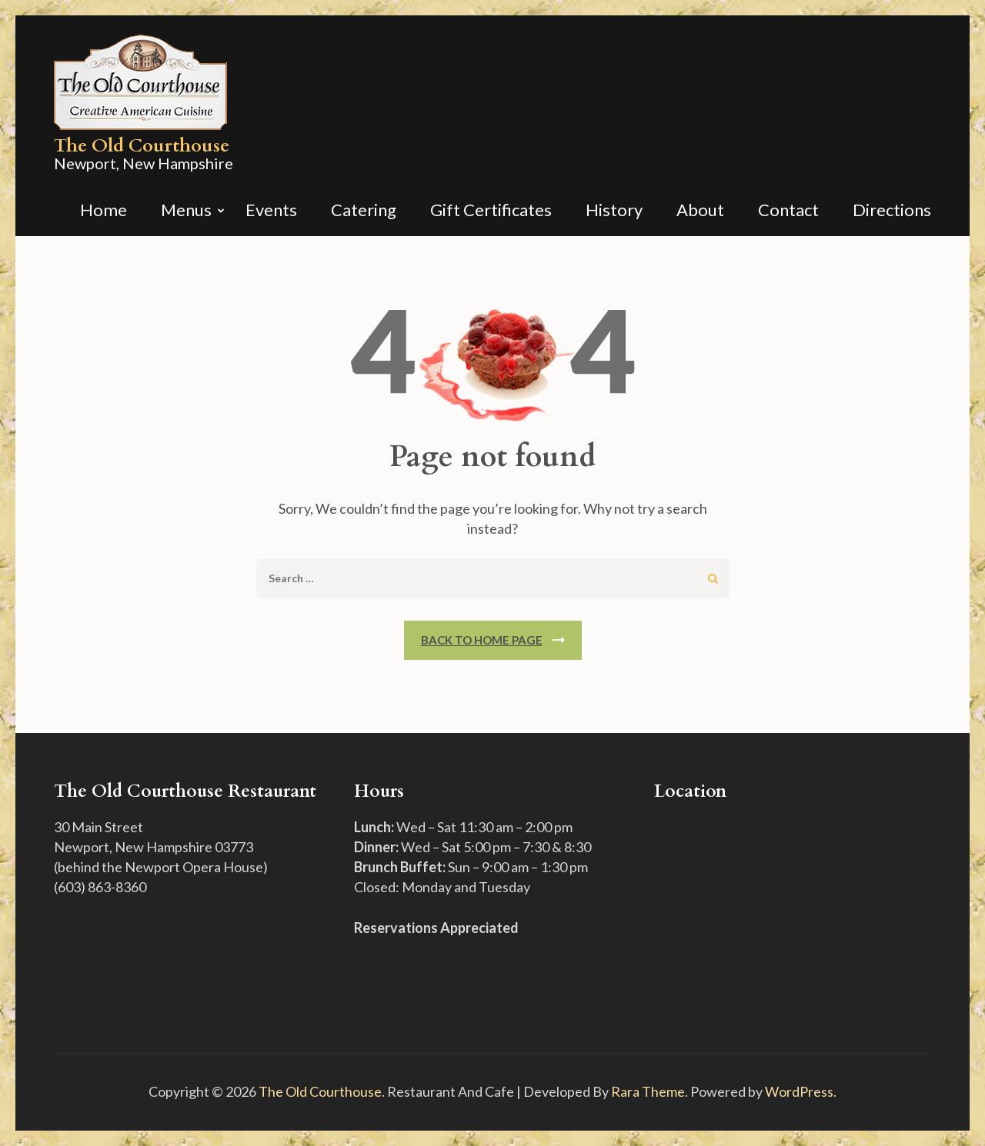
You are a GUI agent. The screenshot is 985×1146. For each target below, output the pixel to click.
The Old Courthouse (141, 145)
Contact (788, 211)
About (700, 211)
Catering (363, 211)
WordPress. (800, 1091)
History (614, 211)
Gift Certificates (491, 211)
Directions (892, 211)
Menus (186, 211)
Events (271, 211)
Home (103, 211)
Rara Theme (648, 1091)
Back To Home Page (482, 640)
